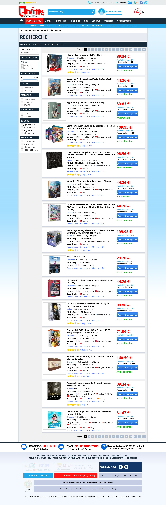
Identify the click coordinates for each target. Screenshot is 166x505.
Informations (88, 489)
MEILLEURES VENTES (67, 456)
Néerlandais (31, 149)
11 (122, 49)
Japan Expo (90, 482)
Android (97, 489)
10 (117, 49)
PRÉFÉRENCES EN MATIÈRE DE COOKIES (121, 458)
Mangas (49, 20)
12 (126, 49)
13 (131, 49)
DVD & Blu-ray (33, 20)
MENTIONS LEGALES (37, 458)
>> (144, 49)
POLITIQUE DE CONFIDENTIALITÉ (66, 458)
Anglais (28, 130)
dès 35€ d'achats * (43, 26)
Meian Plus (134, 476)
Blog (86, 20)
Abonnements (124, 20)
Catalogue (26, 30)
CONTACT (41, 456)
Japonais (29, 124)
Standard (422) (29, 87)
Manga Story (80, 482)
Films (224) (28, 102)
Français (29, 127)
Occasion (108, 20)
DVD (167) (28, 65)
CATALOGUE (52, 456)
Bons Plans (61, 20)
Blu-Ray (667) (29, 68)
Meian (126, 476)
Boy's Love (119, 476)
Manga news (108, 482)
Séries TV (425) (29, 99)
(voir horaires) (109, 3)
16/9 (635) (27, 116)
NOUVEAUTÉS (83, 456)
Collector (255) (29, 90)
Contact (122, 2)
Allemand (29, 132)
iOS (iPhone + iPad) (109, 489)
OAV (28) (27, 104)
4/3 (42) (26, 113)
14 (135, 49)
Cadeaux (96, 20)
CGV (49, 458)
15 (140, 49)
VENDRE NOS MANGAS (100, 456)
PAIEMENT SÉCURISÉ (120, 456)
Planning (75, 20)
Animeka (99, 482)
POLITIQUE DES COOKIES (92, 458)
